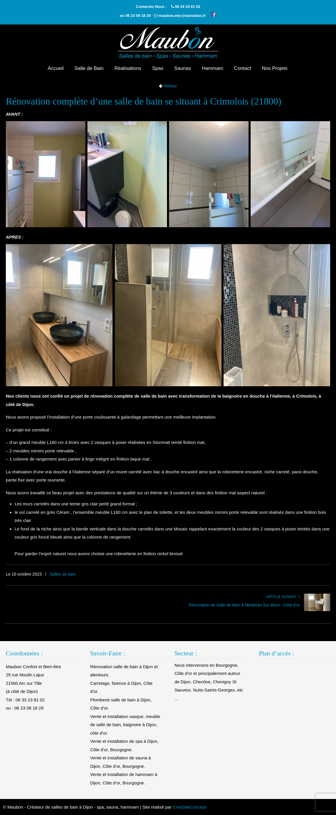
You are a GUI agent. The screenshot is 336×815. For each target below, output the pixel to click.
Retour (170, 85)
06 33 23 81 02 (187, 6)
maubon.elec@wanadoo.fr (182, 15)
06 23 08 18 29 (138, 15)
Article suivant (283, 597)
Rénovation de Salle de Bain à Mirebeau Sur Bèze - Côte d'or (244, 605)
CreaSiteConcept (189, 807)
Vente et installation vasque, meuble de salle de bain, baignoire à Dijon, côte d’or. (125, 724)
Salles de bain (63, 574)
